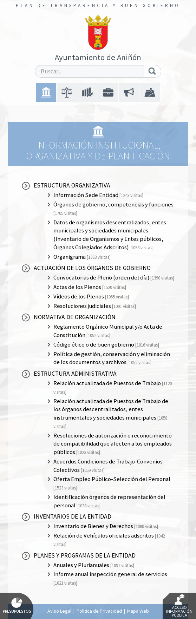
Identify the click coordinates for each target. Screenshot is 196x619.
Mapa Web (138, 611)
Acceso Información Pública (179, 606)
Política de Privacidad (99, 611)
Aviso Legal (59, 611)
